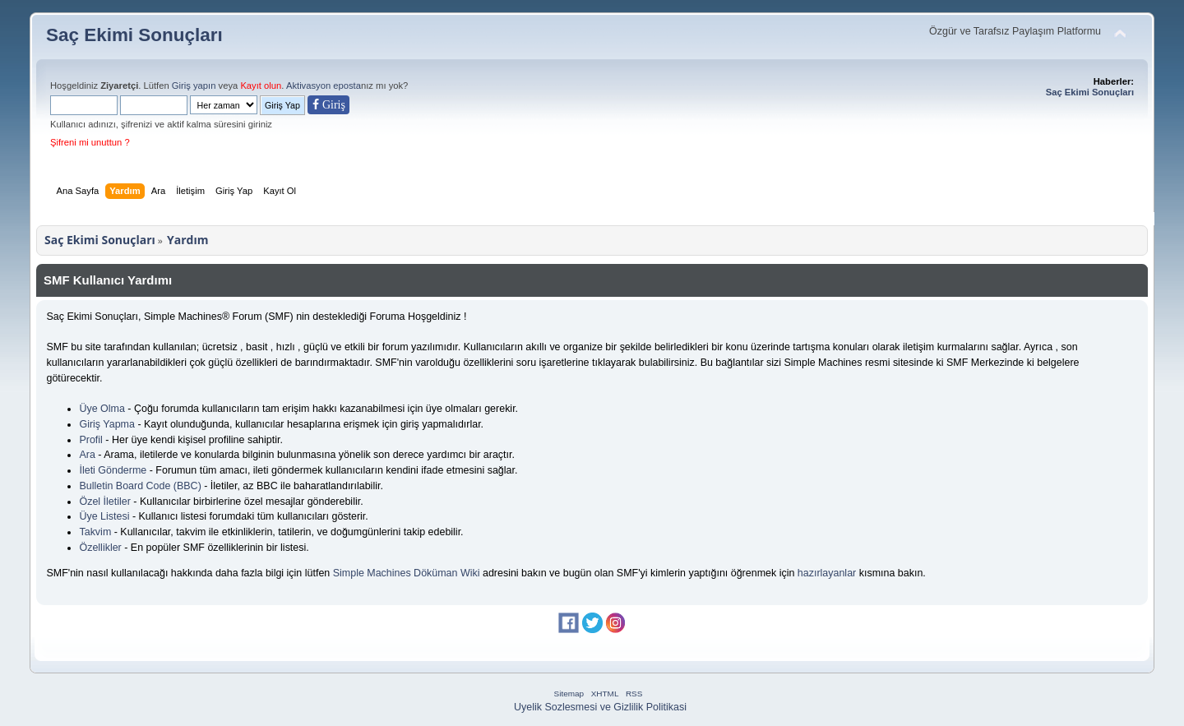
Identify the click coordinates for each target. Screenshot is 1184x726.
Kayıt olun (260, 85)
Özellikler (100, 547)
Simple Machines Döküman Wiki (406, 573)
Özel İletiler (104, 501)
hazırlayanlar (827, 573)
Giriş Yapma (106, 424)
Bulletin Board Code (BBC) (140, 486)
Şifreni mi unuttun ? (90, 142)
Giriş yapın (194, 85)
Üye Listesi (104, 516)
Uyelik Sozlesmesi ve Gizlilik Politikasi (600, 707)
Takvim (95, 532)
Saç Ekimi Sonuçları (134, 35)
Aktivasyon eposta (323, 85)
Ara (87, 454)
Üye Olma (101, 408)
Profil (90, 440)
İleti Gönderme (112, 470)
